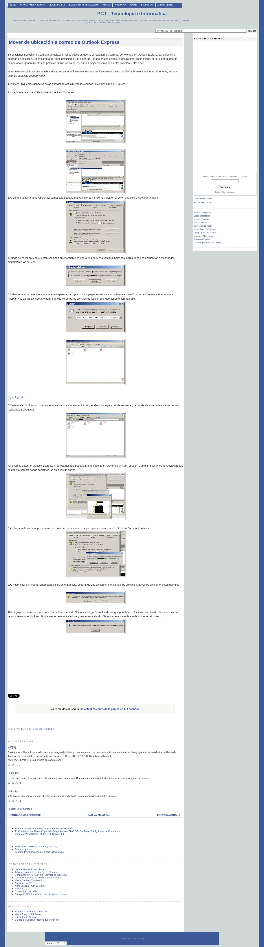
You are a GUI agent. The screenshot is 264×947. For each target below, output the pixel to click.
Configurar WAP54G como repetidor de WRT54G (41, 874)
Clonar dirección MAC (26, 891)
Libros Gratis (165, 5)
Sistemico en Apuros (202, 213)
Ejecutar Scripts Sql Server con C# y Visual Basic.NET (43, 828)
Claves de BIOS (57, 5)
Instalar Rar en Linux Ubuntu (30, 869)
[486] (10, 747)
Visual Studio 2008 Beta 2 (28, 880)
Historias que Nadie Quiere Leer (207, 243)
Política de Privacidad (203, 203)
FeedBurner (231, 192)
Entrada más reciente (25, 815)
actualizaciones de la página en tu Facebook (111, 709)
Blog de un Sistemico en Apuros (32, 911)
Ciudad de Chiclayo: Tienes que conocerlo (37, 919)
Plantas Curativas (201, 219)
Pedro (11, 773)
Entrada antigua (168, 815)
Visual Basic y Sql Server (28, 914)
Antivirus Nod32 (23, 883)
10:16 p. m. (15, 764)
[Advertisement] (95, 50)
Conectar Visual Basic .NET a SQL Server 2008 (40, 834)
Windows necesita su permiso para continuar (38, 877)
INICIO (13, 5)
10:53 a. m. (15, 801)
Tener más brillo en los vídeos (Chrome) (36, 846)
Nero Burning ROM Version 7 (30, 885)
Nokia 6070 (21, 888)
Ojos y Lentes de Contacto (205, 233)
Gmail (133, 5)
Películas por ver (24, 849)
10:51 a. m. (15, 782)
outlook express (43, 729)
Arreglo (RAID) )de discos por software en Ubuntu (41, 894)
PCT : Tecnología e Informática (132, 13)
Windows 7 (120, 5)
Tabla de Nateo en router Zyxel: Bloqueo (36, 872)
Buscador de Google (26, 917)
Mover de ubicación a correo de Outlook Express (64, 42)
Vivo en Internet (200, 223)
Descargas (147, 5)
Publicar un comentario (20, 808)
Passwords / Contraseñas (83, 5)
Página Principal (99, 815)
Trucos (106, 5)
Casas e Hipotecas (202, 216)
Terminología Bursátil (203, 226)
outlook (26, 729)
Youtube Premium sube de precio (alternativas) (40, 852)
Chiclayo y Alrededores (203, 236)
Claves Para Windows (32, 5)
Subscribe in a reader (203, 198)
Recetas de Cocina (202, 239)
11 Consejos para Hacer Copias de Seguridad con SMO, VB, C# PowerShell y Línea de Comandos (67, 831)
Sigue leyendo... (17, 397)
